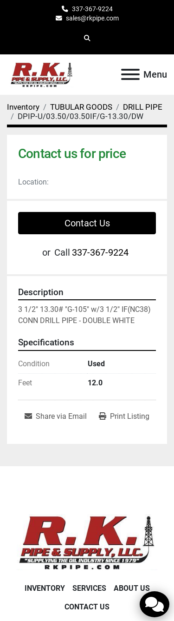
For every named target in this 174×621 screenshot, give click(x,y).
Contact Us (87, 223)
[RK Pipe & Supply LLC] (87, 541)
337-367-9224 (92, 9)
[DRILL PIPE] (142, 107)
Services (89, 588)
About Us (132, 588)
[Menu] (130, 74)
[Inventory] (23, 107)
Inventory (45, 588)
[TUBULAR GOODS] (81, 107)
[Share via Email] (56, 416)
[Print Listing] (124, 416)
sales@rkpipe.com (92, 18)
